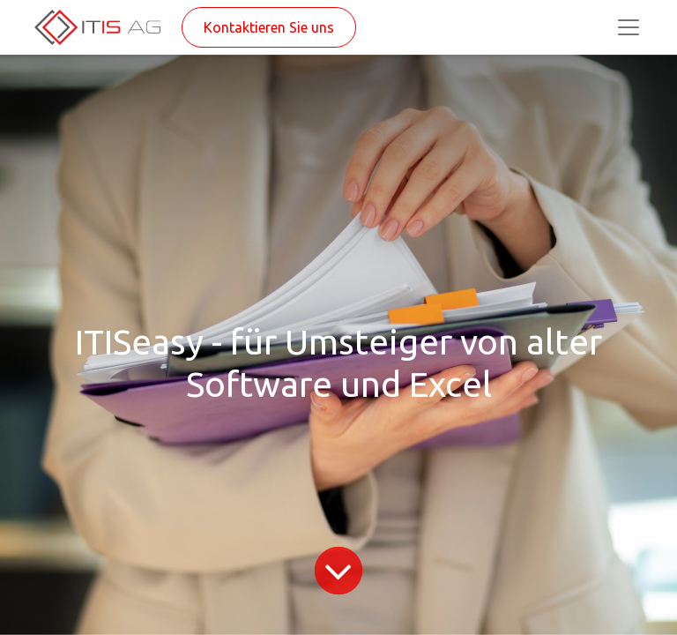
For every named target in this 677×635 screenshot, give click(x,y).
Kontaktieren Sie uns (269, 27)
